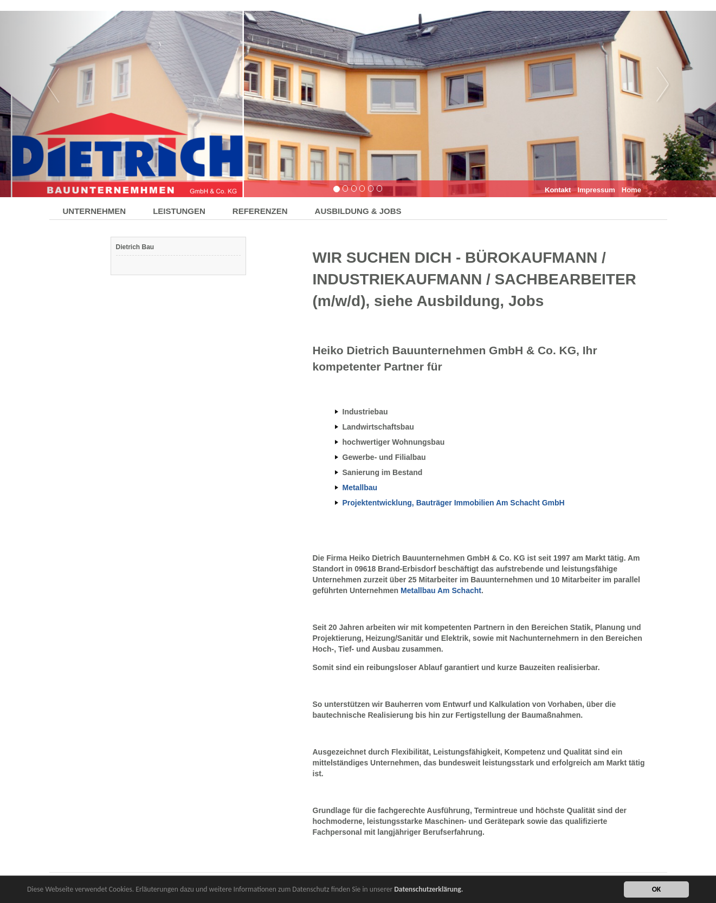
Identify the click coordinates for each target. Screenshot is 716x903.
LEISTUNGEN (179, 211)
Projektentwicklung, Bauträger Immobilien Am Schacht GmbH (454, 502)
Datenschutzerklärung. (428, 889)
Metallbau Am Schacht (441, 590)
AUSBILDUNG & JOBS (358, 211)
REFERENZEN (260, 211)
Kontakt (558, 190)
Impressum (596, 190)
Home (631, 190)
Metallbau (360, 487)
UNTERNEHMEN (94, 211)
